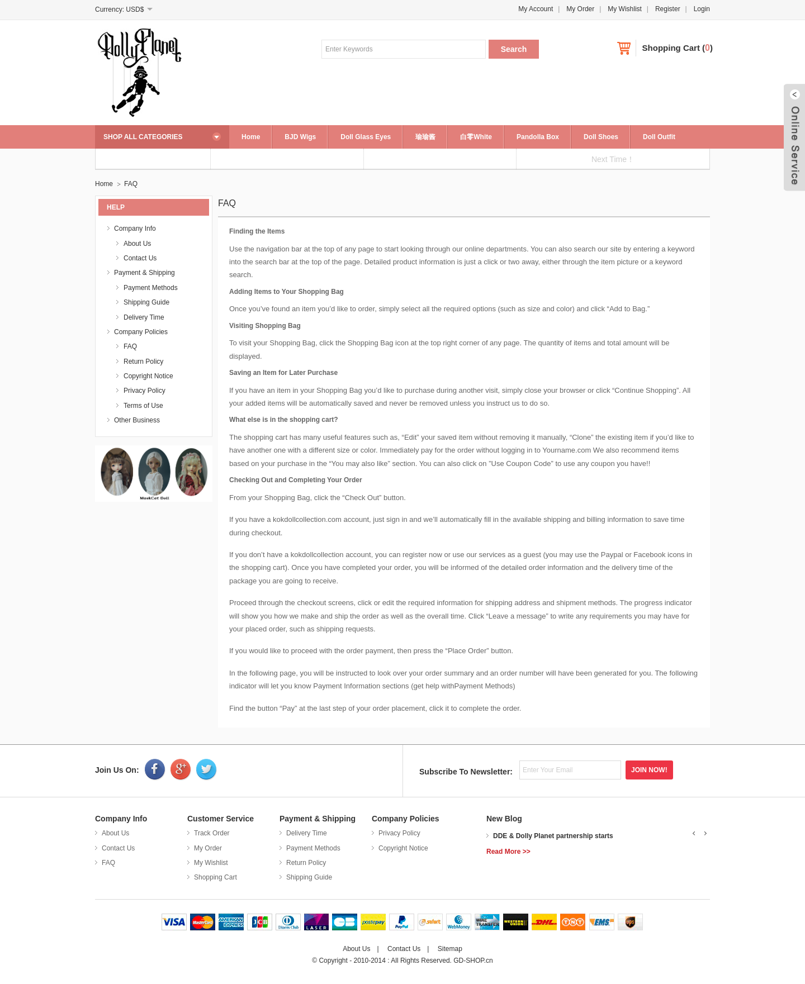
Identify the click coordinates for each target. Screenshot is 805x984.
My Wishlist (625, 9)
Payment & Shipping (144, 273)
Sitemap (450, 949)
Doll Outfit (659, 137)
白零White (476, 137)
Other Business (137, 420)
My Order (580, 9)
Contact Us (140, 258)
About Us (137, 244)
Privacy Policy (144, 390)
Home (251, 137)
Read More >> (508, 851)
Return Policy (143, 361)
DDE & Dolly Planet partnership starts (553, 836)
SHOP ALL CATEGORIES (143, 137)
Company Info (135, 228)
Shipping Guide (146, 302)
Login (702, 9)
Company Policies (141, 332)
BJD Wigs (300, 137)
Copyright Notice (148, 376)
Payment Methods (151, 288)
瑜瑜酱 (425, 137)
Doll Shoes (601, 137)
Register (667, 9)
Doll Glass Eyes (365, 137)
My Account (535, 9)
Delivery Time (144, 317)
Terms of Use (143, 406)
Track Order (212, 833)
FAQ (131, 184)
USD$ (135, 9)
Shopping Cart (671, 48)
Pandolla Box (538, 137)
